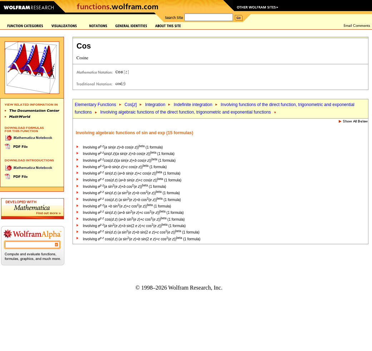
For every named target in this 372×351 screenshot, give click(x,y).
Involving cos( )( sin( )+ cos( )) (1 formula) (129, 160)
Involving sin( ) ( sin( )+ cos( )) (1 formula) (131, 193)
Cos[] (130, 104)
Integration (155, 104)
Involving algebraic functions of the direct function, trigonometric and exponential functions (185, 112)
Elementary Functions (95, 104)
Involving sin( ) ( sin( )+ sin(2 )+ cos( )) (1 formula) (141, 232)
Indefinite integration (193, 104)
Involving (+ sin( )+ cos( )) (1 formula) (125, 167)
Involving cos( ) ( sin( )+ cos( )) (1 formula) (132, 200)
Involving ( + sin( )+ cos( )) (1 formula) (127, 206)
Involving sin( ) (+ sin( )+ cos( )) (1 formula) (131, 173)
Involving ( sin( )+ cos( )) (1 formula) (123, 147)
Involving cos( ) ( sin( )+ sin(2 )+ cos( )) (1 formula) (141, 239)
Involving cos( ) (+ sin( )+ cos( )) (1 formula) (132, 180)
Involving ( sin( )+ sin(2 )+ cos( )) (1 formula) (134, 226)
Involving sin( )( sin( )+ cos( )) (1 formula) (129, 154)
